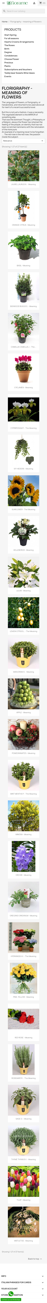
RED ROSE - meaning (23, 1037)
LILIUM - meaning (23, 590)
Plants (7, 66)
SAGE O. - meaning (23, 1119)
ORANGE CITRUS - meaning (23, 225)
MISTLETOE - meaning (23, 1241)
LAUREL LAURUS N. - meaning (23, 184)
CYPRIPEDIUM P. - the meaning (24, 428)
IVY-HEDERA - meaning (23, 469)
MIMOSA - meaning (23, 834)
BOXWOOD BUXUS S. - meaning (23, 306)
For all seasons (11, 38)
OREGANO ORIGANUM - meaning (23, 915)
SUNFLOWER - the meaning (23, 509)
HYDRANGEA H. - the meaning (23, 956)
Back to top (35, 1258)
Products (12, 29)
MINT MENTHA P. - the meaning (23, 794)
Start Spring (10, 35)
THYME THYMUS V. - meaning (23, 1159)
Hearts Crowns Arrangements (19, 42)
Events (7, 76)
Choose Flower (11, 59)
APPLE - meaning (23, 712)
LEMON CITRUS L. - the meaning (23, 631)
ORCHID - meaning (23, 875)
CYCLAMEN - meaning (23, 387)
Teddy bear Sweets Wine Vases (19, 73)
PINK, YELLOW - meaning (23, 997)
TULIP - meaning (23, 1200)
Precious (8, 62)
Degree (8, 52)
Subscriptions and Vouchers (18, 69)
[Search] (23, 11)
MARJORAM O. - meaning (23, 672)
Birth (6, 49)
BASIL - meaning (23, 265)
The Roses (9, 45)
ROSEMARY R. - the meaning (24, 1078)
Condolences (10, 55)
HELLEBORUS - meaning (23, 550)
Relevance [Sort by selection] (23, 140)
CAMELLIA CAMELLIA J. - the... (23, 347)
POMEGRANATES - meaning (23, 753)
